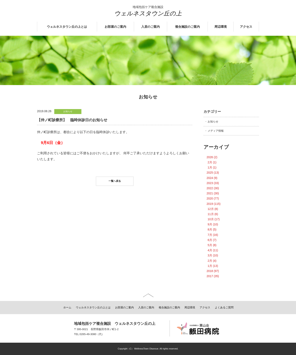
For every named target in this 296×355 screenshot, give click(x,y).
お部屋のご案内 (115, 26)
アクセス (246, 26)
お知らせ (213, 121)
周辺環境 (220, 26)
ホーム (67, 307)
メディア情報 (216, 130)
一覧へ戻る (115, 181)
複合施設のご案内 (187, 26)
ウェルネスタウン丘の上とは (67, 26)
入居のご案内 (150, 26)
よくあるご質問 (224, 307)
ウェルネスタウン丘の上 (148, 13)
